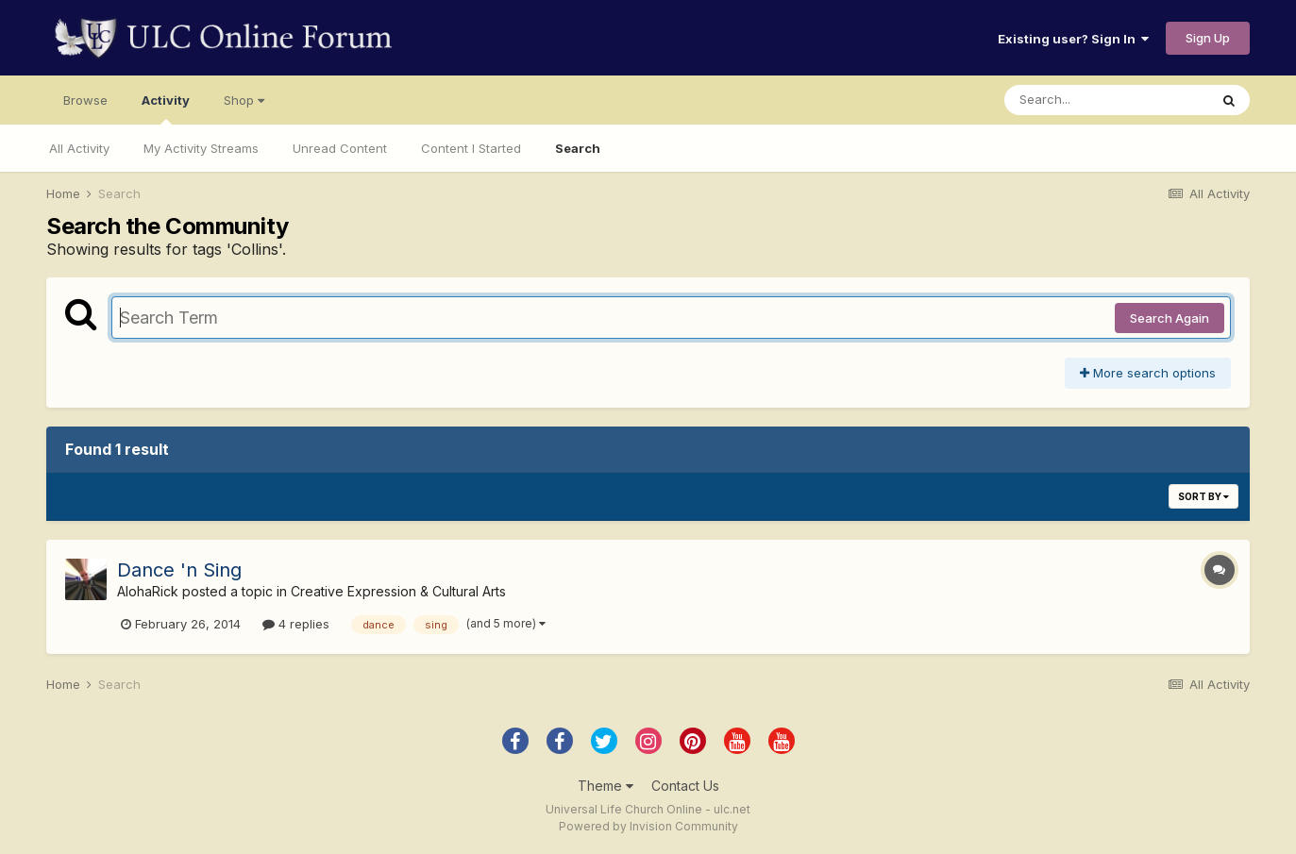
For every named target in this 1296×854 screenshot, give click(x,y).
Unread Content (340, 148)
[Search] (1106, 100)
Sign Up (1208, 37)
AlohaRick (147, 591)
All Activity (79, 148)
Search (577, 148)
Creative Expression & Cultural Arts (398, 591)
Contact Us (685, 786)
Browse (85, 100)
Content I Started (471, 148)
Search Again (1169, 318)
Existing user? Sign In (1073, 38)
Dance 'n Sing (179, 570)
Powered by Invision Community (648, 826)
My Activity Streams (201, 148)
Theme (605, 786)
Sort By (1203, 496)
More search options (1148, 372)
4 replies (295, 623)
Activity (166, 108)
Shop (244, 100)
